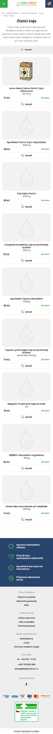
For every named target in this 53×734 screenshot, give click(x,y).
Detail (26, 104)
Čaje (41, 13)
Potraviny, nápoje (29, 13)
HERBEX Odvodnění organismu (26, 456)
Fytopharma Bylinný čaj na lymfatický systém (26, 247)
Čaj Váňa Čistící (26, 195)
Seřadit (26, 49)
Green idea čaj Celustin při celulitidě (26, 508)
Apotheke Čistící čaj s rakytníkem (26, 143)
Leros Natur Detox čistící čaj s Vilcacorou (26, 91)
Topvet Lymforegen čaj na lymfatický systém (26, 352)
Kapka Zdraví (12, 13)
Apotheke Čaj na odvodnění (26, 300)
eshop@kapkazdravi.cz (26, 669)
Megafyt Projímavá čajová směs (27, 405)
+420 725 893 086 (26, 664)
